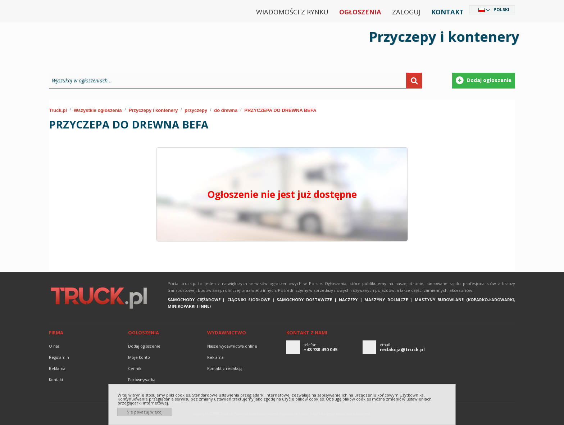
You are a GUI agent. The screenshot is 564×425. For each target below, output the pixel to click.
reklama (57, 368)
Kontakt (447, 12)
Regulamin (59, 357)
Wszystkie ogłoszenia (98, 110)
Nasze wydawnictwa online (232, 346)
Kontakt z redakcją (224, 368)
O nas (54, 346)
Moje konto (139, 357)
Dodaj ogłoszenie (144, 346)
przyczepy (196, 110)
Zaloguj (406, 12)
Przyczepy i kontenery (153, 110)
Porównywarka (141, 379)
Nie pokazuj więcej (145, 412)
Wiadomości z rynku (292, 12)
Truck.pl (58, 110)
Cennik (134, 368)
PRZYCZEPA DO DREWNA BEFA (280, 110)
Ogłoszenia (360, 12)
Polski (501, 9)
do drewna (225, 110)
